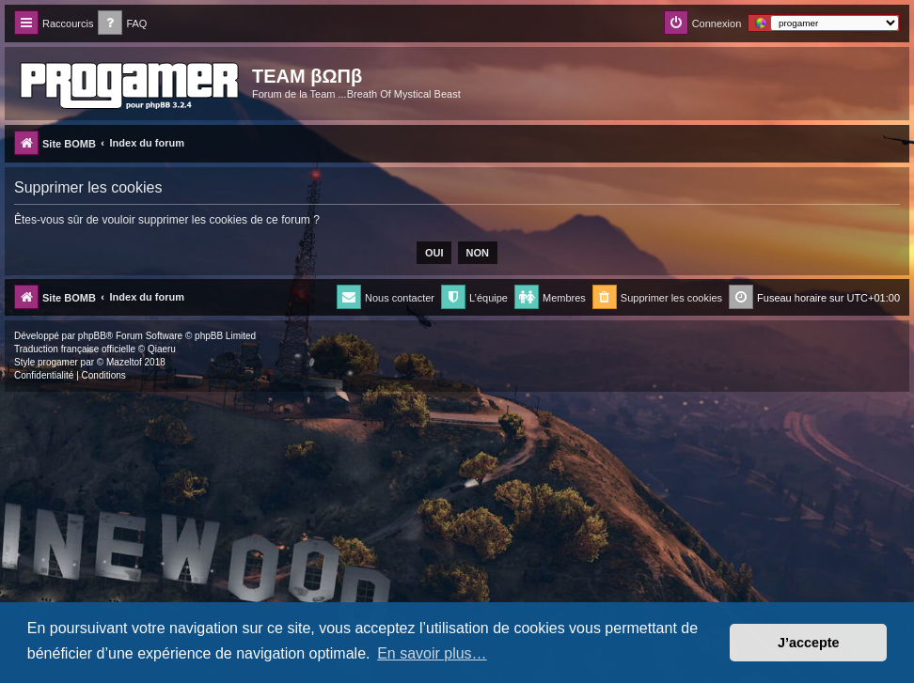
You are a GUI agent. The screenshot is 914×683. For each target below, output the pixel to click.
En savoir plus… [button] (432, 653)
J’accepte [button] (809, 642)
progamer (58, 362)
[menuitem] (122, 24)
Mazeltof (124, 362)
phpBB (92, 336)
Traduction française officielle (74, 349)
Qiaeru (162, 349)
